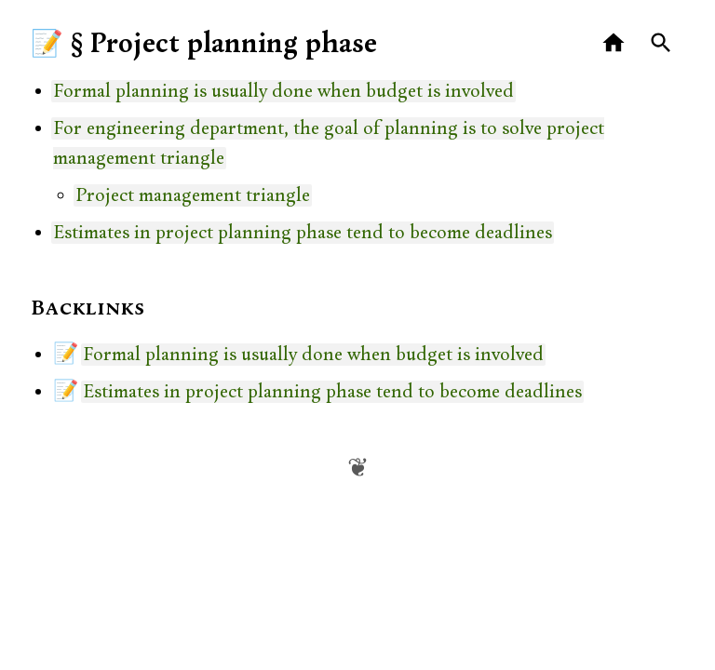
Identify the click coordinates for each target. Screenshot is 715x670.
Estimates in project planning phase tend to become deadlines (302, 232)
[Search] (661, 43)
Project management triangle (192, 195)
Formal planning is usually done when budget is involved (283, 91)
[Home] (614, 43)
